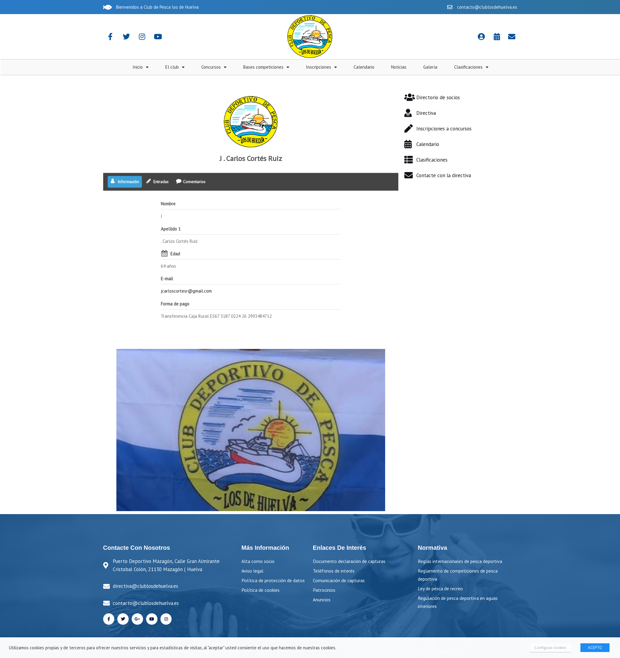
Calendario (530, 67)
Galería (596, 67)
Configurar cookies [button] (551, 647)
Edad (175, 240)
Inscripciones (487, 67)
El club (340, 67)
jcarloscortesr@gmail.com (186, 277)
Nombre (168, 190)
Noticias (564, 67)
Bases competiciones (432, 67)
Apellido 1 (171, 215)
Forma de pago (175, 290)
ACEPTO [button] (595, 647)
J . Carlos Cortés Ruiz (251, 145)
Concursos (379, 67)
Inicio (306, 67)
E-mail (167, 265)
